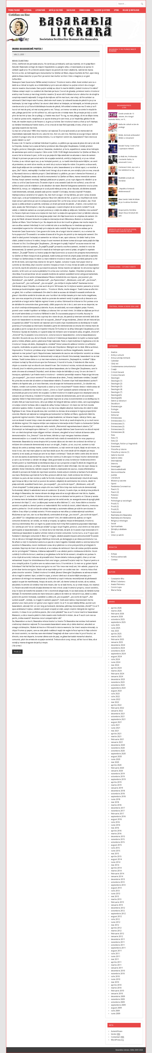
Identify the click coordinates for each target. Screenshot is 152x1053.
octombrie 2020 (118, 751)
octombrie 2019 (118, 776)
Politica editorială (118, 557)
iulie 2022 (115, 696)
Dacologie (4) (116, 389)
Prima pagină (14, 10)
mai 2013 (115, 896)
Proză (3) (115, 509)
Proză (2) (17, 652)
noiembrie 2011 (118, 942)
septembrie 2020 (118, 753)
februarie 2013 (117, 902)
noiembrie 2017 (118, 811)
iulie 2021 (115, 725)
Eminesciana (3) (117, 429)
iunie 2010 (115, 979)
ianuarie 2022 (117, 711)
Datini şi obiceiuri (119, 401)
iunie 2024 (115, 662)
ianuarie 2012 (117, 936)
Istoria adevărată (118, 469)
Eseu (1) (114, 438)
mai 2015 (115, 853)
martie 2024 (116, 671)
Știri (113, 532)
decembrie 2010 (118, 971)
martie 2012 (116, 931)
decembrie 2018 (118, 791)
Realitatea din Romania (121, 518)
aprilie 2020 (116, 765)
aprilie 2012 (116, 928)
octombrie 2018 (118, 793)
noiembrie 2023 (118, 682)
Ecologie (114, 409)
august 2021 (116, 722)
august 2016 (116, 819)
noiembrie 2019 (118, 773)
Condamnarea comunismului (123, 366)
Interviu (114, 463)
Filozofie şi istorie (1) (120, 452)
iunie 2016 (115, 825)
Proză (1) (115, 503)
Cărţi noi (114, 364)
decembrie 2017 (118, 808)
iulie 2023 (115, 694)
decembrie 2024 (118, 645)
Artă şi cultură (56, 10)
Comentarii (117, 1037)
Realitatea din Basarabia (121, 515)
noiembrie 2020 (118, 748)
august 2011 (116, 951)
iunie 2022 (115, 699)
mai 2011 (115, 959)
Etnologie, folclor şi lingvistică (124, 443)
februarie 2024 (117, 674)
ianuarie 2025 (117, 642)
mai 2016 (115, 828)
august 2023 (116, 691)
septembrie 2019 (118, 779)
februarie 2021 (117, 739)
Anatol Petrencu (118, 584)
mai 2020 (115, 762)
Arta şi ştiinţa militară (120, 358)
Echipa (114, 554)
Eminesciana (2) (117, 426)
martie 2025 (116, 636)
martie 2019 (116, 785)
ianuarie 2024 (117, 676)
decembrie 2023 (118, 679)
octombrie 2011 (118, 945)
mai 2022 (115, 702)
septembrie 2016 (118, 816)
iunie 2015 (115, 851)
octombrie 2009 (118, 1002)
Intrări (115, 1034)
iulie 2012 (115, 919)
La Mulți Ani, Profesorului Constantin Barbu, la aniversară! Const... (128, 159)
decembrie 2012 (118, 908)
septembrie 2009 (118, 1005)
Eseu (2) (114, 441)
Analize (114, 352)
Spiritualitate (117, 526)
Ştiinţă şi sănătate (119, 529)
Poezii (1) (115, 489)
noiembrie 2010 (118, 973)
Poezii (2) (115, 492)
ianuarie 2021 (117, 742)
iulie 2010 (115, 976)
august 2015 (116, 845)
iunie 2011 (115, 956)
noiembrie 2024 (118, 648)
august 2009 (116, 1008)
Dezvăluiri (115, 403)
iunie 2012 (115, 922)
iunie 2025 (115, 628)
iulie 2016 (115, 822)
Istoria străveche (118, 472)
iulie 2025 (115, 625)
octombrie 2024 (118, 651)
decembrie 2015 (118, 836)
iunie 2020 (115, 759)
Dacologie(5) (116, 395)
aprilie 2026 (116, 608)
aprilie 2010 (116, 985)
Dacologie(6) (116, 398)
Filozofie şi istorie (102, 10)
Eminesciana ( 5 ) (118, 421)
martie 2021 (116, 736)
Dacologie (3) (116, 386)
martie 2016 (116, 833)
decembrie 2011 (118, 939)
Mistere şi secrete (118, 481)
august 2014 (116, 859)
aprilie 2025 (116, 634)
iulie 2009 (115, 1011)
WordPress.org (117, 1040)
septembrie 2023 (118, 688)
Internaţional (116, 461)
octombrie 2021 (118, 716)
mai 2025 (115, 631)
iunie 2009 (115, 1013)
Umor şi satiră (117, 535)
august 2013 (116, 888)
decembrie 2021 (118, 714)
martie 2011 (116, 965)
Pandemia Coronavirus (121, 486)
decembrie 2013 (118, 879)
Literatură (40, 10)
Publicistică (116, 512)
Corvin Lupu (116, 587)
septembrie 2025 (118, 622)
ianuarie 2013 (117, 905)
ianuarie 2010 (117, 993)
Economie (115, 412)
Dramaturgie (116, 406)
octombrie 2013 (118, 882)
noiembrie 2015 (118, 839)
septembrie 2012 (118, 913)
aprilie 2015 (116, 856)
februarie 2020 (117, 768)
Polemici (114, 495)
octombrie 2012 (118, 911)
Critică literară (117, 372)
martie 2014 (116, 871)
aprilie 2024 (116, 668)
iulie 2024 (115, 659)
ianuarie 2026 (117, 616)
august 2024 (116, 656)
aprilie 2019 (116, 782)
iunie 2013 (115, 893)
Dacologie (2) (116, 383)
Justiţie (114, 475)
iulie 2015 (115, 848)
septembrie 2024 (118, 654)
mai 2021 (115, 731)
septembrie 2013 (118, 885)
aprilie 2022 (116, 705)
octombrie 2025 (118, 619)
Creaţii (114, 369)
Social (113, 523)
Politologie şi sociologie (121, 501)
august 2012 (116, 916)
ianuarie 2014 (117, 876)
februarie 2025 (117, 639)
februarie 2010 (117, 991)
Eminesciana (84, 10)
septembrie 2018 (118, 796)
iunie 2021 (115, 728)
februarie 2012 (117, 933)
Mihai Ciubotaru (118, 581)
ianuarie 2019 (117, 788)
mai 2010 (115, 982)
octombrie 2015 (118, 842)
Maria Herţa (116, 590)
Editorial (28, 10)
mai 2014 (115, 865)
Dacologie (71, 10)
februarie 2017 (117, 813)
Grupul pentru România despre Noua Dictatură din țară (128, 213)
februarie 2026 (117, 614)
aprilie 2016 (116, 831)
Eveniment (115, 446)
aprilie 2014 (116, 868)
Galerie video (116, 458)
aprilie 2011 (116, 962)
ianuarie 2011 (117, 968)
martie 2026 (116, 611)
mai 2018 (115, 802)
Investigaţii (115, 466)
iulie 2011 (115, 953)
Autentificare (116, 1031)
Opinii (116, 10)
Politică (114, 498)
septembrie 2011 (118, 948)
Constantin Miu (117, 579)
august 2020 (116, 756)
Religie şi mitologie (131, 10)
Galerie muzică (117, 455)
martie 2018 (116, 805)
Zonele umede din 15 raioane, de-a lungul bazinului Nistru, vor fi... (121, 116)
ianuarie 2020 (117, 771)
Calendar (115, 361)
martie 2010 (116, 988)
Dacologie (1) (116, 381)
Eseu (113, 435)
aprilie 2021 (116, 734)
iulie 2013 (115, 891)
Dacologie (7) (116, 392)
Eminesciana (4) (117, 432)
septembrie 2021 (118, 719)
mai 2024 (115, 665)
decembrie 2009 (118, 996)
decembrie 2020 (118, 745)
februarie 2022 (117, 708)
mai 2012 (115, 925)
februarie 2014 (117, 873)
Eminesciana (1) (117, 423)
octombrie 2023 (118, 685)
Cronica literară (118, 375)
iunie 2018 (115, 799)
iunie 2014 (115, 862)
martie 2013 (116, 899)
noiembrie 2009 (118, 999)
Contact (114, 560)
